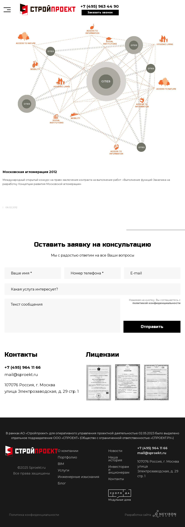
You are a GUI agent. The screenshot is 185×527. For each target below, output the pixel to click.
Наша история (115, 459)
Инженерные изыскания (78, 476)
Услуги (63, 470)
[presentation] (150, 312)
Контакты (116, 479)
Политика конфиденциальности (34, 515)
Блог (62, 483)
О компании (68, 450)
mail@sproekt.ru (21, 374)
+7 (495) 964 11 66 (23, 367)
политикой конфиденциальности (156, 303)
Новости (115, 450)
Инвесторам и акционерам (118, 469)
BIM (61, 463)
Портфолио (67, 457)
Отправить (152, 326)
